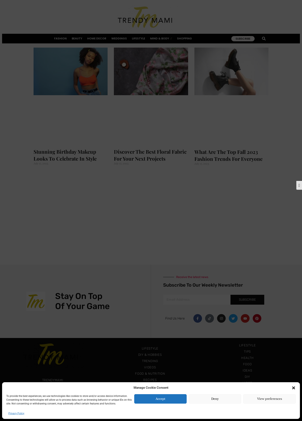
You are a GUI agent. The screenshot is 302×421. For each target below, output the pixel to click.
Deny (215, 399)
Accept (160, 399)
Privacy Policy (16, 413)
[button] (294, 388)
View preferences (269, 399)
